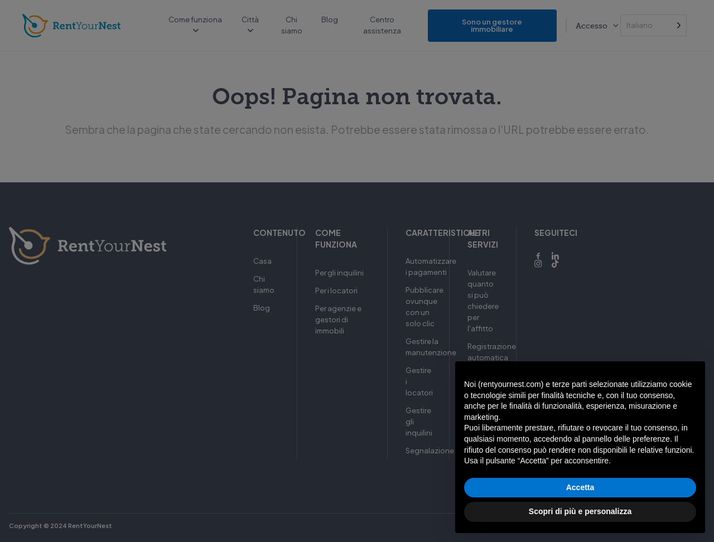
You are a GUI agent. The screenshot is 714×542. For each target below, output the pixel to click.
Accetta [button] (580, 487)
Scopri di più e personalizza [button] (580, 511)
